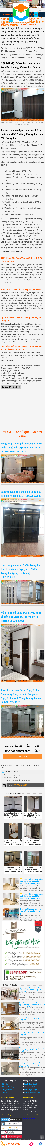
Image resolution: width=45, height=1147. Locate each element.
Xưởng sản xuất (9, 24)
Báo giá (32, 24)
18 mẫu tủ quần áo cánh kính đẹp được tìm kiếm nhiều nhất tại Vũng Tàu (31, 881)
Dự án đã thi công (8, 1087)
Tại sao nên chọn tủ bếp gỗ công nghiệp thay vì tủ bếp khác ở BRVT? (31, 1050)
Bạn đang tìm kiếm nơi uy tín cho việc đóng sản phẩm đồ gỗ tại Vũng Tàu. (31, 990)
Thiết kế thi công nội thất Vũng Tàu (21, 13)
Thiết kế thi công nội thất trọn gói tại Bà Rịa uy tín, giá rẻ (30, 911)
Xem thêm (21, 757)
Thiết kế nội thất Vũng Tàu (33, 1092)
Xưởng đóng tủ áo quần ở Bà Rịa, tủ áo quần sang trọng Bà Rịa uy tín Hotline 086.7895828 (33, 870)
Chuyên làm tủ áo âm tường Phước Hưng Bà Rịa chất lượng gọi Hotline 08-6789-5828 (32, 816)
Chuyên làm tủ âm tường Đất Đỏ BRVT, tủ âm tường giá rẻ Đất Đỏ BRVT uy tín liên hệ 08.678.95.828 (13, 817)
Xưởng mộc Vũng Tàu (31, 1090)
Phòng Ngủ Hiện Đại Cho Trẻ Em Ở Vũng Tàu (31, 1034)
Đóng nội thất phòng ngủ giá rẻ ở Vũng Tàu (31, 1019)
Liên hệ (23, 24)
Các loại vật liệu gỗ (30, 1084)
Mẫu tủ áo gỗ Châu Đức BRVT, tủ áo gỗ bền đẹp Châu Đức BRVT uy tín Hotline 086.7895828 (21, 616)
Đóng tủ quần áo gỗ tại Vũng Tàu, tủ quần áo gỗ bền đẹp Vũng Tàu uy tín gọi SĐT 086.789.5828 (21, 447)
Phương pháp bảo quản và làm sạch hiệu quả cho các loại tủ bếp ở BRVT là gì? (32, 1065)
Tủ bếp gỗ (6, 19)
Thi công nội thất (10, 14)
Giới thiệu (5, 1084)
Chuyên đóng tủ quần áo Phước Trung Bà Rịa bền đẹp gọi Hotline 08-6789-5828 (13, 870)
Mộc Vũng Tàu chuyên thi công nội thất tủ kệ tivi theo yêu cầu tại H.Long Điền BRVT (32, 1005)
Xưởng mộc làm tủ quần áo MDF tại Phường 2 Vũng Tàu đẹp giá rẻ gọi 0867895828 (32, 843)
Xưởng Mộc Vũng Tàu (30, 1118)
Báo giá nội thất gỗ (30, 1087)
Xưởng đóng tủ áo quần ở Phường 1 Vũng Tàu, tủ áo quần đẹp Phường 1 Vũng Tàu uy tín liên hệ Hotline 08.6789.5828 (13, 844)
